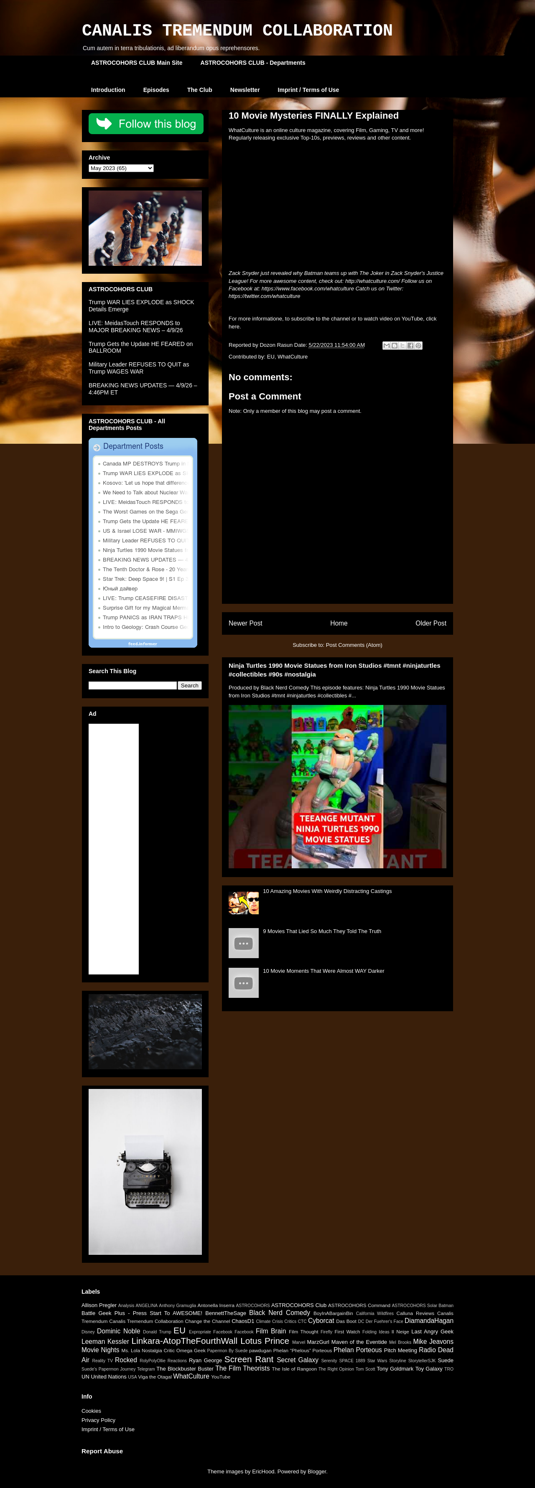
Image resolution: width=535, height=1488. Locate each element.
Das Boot (346, 1321)
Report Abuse (102, 1451)
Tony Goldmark (395, 1369)
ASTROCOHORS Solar (414, 1305)
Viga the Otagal (155, 1376)
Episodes (156, 89)
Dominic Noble (118, 1331)
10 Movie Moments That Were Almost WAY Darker (323, 971)
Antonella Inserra (215, 1305)
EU (271, 357)
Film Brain (271, 1331)
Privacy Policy (98, 1420)
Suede (445, 1360)
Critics (290, 1321)
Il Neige (400, 1331)
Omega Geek (191, 1350)
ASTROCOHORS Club (298, 1305)
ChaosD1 (243, 1321)
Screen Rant (249, 1359)
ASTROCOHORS (253, 1305)
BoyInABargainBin (333, 1313)
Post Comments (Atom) (354, 645)
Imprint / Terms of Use (308, 89)
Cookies (91, 1411)
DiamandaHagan (429, 1320)
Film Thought (303, 1331)
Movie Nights (101, 1349)
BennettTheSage (225, 1313)
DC (361, 1321)
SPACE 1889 (352, 1360)
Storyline (397, 1360)
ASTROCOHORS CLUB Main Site (137, 62)
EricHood (263, 1471)
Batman (445, 1305)
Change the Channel (207, 1321)
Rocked (126, 1359)
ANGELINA (147, 1305)
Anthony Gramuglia (177, 1305)
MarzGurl (318, 1342)
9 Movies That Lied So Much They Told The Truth (322, 931)
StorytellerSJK (422, 1360)
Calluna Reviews (415, 1313)
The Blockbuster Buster (185, 1369)
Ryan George (205, 1360)
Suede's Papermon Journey (108, 1369)
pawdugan (260, 1350)
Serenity (329, 1360)
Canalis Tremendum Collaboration (146, 1321)
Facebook (244, 1332)
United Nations (108, 1377)
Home (339, 623)
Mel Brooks (400, 1342)
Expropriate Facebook (210, 1332)
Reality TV (102, 1360)
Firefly (326, 1332)
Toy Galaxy (429, 1369)
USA (132, 1377)
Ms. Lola (130, 1350)
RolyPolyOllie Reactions (163, 1360)
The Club (199, 89)
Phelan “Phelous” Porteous (302, 1350)
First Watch (347, 1331)
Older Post (430, 623)
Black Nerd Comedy (279, 1312)
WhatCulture (293, 357)
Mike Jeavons (433, 1341)
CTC (302, 1321)
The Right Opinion (336, 1369)
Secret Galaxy (297, 1359)
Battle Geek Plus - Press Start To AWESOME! (142, 1313)
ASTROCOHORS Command (359, 1305)
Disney (88, 1332)
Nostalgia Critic (158, 1350)
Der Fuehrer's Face (384, 1321)
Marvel (298, 1342)
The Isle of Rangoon (294, 1368)
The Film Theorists (242, 1368)
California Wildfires (375, 1313)
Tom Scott (365, 1369)
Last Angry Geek (432, 1331)
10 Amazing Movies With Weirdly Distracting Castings (327, 891)
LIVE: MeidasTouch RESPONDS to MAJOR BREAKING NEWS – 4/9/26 (136, 326)
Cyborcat (321, 1320)
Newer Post (245, 623)
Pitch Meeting (400, 1350)
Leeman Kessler (105, 1341)
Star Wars (377, 1360)
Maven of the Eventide (359, 1342)
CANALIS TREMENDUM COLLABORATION (237, 31)
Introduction (108, 89)
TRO (448, 1369)
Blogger (317, 1471)
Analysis (126, 1305)
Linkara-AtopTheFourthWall (185, 1341)
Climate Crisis (269, 1321)
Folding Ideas (376, 1332)
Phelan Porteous (358, 1349)
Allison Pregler (99, 1305)
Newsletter (245, 89)
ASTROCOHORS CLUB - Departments (253, 62)
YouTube (220, 1376)
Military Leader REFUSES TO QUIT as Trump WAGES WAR (139, 368)
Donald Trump (157, 1332)
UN (85, 1377)
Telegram (146, 1369)
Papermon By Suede (227, 1350)
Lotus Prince (264, 1341)
